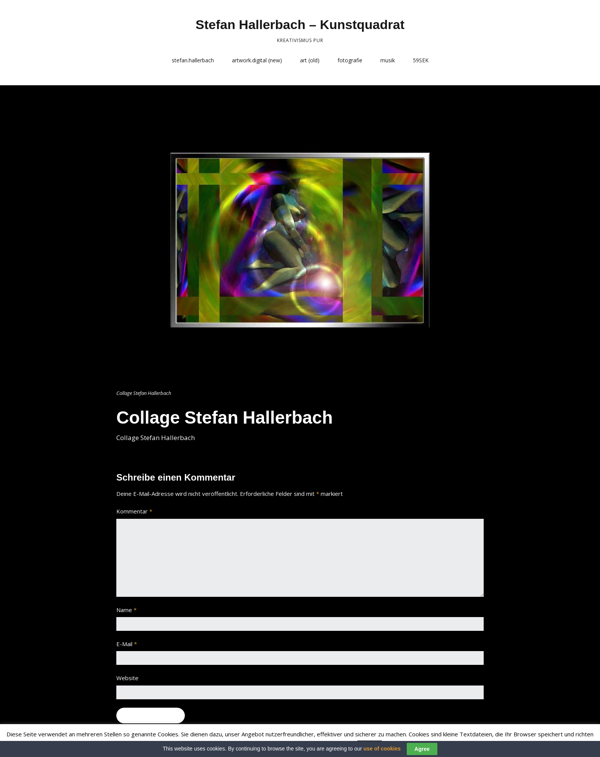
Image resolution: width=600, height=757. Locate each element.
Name (126, 610)
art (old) (310, 60)
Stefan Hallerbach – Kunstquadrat (300, 24)
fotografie (350, 60)
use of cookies (382, 749)
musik (387, 60)
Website (127, 678)
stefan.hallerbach (193, 60)
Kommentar (134, 511)
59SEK (421, 60)
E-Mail (126, 644)
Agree (422, 749)
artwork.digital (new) (257, 60)
